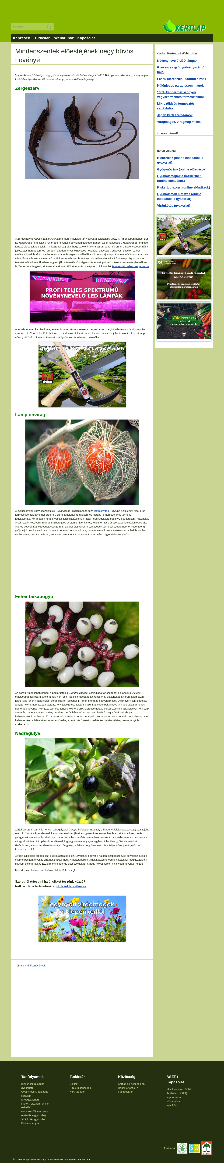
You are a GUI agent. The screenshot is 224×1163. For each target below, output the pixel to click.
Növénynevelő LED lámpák (177, 60)
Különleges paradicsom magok (180, 85)
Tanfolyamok (32, 1077)
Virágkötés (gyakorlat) (173, 205)
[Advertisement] (112, 9)
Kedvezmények (30, 1123)
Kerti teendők (77, 1091)
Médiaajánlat (173, 1101)
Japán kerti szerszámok (174, 115)
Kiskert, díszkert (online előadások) (183, 187)
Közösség (126, 1077)
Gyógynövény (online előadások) (181, 169)
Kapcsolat (86, 38)
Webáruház (64, 38)
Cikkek (74, 1083)
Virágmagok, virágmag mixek (179, 122)
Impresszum (173, 1097)
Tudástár (42, 38)
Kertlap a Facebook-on (131, 1083)
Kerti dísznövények (34, 965)
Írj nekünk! (172, 1105)
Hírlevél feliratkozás (71, 886)
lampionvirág (101, 510)
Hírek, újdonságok (80, 1087)
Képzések (21, 38)
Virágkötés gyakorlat (33, 1119)
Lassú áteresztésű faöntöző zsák (181, 79)
